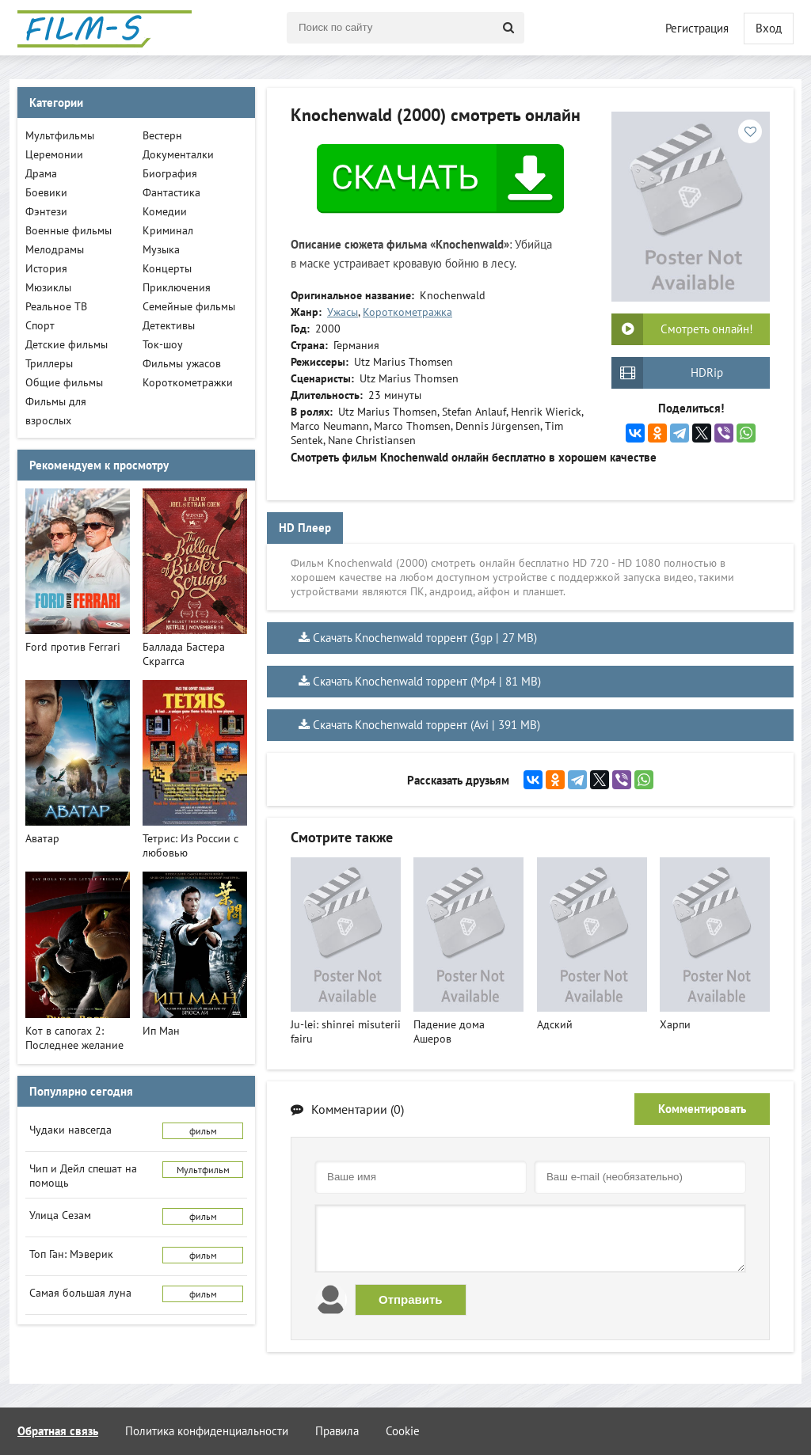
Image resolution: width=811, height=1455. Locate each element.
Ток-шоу (163, 344)
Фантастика (171, 192)
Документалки (178, 154)
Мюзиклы (48, 287)
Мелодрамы (54, 249)
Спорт (40, 325)
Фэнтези (46, 211)
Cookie (403, 1430)
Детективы (169, 325)
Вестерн (162, 135)
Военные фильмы (68, 230)
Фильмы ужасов (182, 363)
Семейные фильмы (189, 306)
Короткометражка (407, 312)
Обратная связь (57, 1430)
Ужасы (342, 312)
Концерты (167, 268)
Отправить (411, 1299)
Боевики (46, 192)
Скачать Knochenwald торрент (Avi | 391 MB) (426, 724)
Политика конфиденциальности (206, 1430)
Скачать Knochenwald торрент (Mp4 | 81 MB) (427, 681)
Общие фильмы (64, 382)
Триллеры (49, 363)
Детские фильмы (66, 344)
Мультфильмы (59, 135)
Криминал (168, 230)
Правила (337, 1430)
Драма (41, 173)
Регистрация (697, 28)
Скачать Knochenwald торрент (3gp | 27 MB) (425, 637)
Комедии (165, 211)
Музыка (161, 249)
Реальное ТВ (56, 306)
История (46, 268)
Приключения (177, 287)
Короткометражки (188, 382)
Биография (170, 173)
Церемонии (54, 154)
